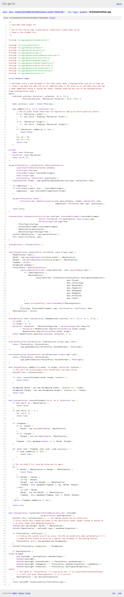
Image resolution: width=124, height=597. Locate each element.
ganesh (83, 11)
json (120, 593)
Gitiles (14, 593)
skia (5, 11)
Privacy (21, 593)
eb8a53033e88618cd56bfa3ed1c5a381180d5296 (39, 11)
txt (113, 593)
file (52, 18)
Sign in (119, 4)
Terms (28, 593)
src (69, 11)
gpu (76, 11)
